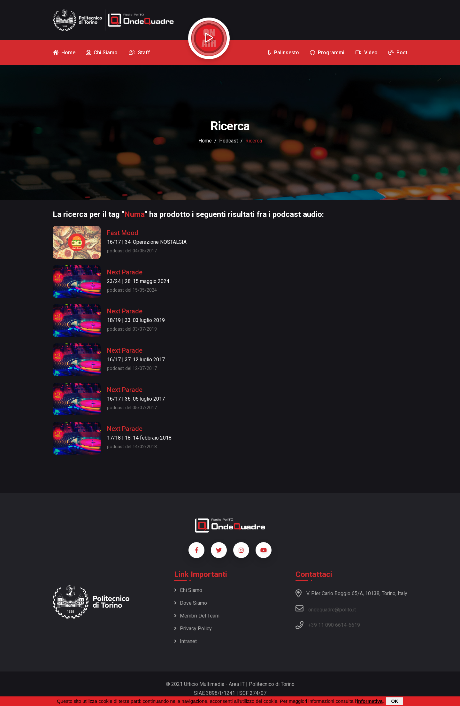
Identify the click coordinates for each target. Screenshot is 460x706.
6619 (354, 625)
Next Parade (124, 272)
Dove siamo (190, 603)
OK (394, 701)
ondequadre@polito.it (325, 608)
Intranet (185, 641)
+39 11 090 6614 (327, 625)
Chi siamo (188, 590)
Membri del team (196, 616)
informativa (370, 701)
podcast (228, 141)
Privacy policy (193, 628)
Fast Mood (122, 233)
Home (205, 141)
